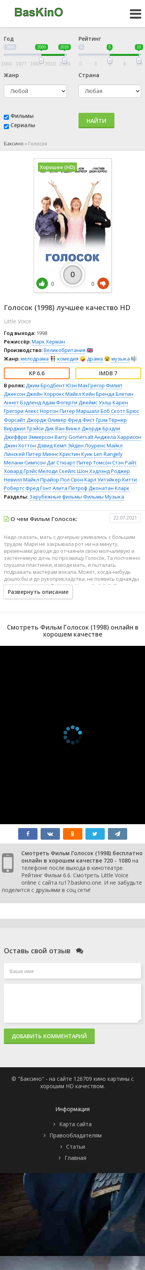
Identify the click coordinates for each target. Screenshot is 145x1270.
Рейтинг (89, 38)
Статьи (75, 1146)
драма (95, 358)
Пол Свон (71, 479)
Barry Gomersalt (74, 436)
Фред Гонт (38, 488)
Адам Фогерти (59, 402)
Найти (96, 120)
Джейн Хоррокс (45, 393)
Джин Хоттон (20, 445)
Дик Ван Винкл (62, 428)
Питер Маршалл (79, 410)
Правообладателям (75, 1135)
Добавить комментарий (49, 1036)
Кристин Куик (76, 453)
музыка (120, 358)
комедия (67, 358)
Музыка (114, 496)
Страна (88, 75)
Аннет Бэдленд (22, 402)
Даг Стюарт (61, 462)
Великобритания (64, 350)
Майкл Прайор (41, 479)
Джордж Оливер (47, 419)
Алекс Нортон (41, 410)
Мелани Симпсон (25, 462)
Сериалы (22, 125)
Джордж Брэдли (101, 428)
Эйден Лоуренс (87, 445)
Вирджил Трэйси (24, 428)
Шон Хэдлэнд (93, 471)
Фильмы (22, 115)
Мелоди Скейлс (57, 471)
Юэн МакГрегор (85, 385)
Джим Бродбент (45, 385)
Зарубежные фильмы (55, 496)
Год (9, 38)
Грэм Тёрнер (111, 419)
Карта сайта (75, 1124)
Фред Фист (81, 419)
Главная (75, 1157)
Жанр (11, 75)
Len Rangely (108, 453)
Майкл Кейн (80, 393)
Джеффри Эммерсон (28, 436)
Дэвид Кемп (52, 445)
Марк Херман (48, 341)
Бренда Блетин (114, 393)
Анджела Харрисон (117, 436)
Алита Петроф (70, 488)
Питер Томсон (94, 462)
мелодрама (34, 358)
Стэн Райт (124, 462)
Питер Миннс (42, 453)
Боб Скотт (113, 410)
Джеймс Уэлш (94, 402)
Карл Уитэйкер (102, 479)
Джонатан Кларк (109, 488)
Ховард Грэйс (20, 471)
